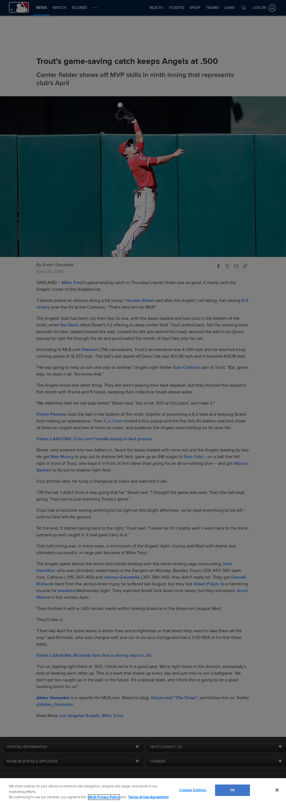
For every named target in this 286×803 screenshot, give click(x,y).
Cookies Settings (192, 790)
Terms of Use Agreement (148, 797)
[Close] (277, 790)
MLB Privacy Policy (104, 797)
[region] (143, 790)
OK (232, 790)
